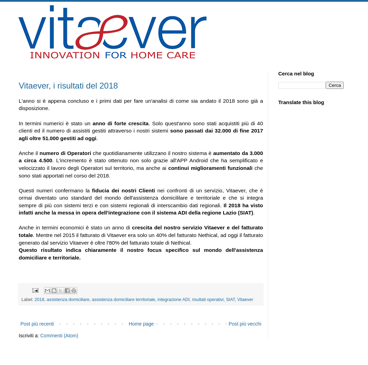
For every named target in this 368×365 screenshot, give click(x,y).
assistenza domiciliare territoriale (123, 299)
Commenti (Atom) (59, 335)
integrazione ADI (174, 299)
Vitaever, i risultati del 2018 (68, 85)
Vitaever (245, 299)
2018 (39, 299)
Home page (141, 324)
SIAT (230, 299)
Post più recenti (37, 324)
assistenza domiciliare (68, 299)
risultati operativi (208, 299)
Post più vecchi (245, 324)
